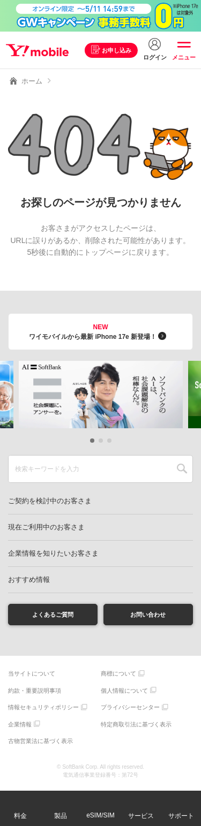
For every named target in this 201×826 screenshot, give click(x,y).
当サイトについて (31, 676)
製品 (60, 816)
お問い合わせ (147, 615)
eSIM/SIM (100, 815)
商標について (118, 676)
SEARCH (182, 469)
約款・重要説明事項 (34, 693)
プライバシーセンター (130, 710)
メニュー (184, 57)
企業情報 (20, 727)
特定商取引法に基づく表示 (136, 727)
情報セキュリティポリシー (43, 710)
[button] (92, 440)
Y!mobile (39, 50)
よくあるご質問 (53, 615)
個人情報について (124, 693)
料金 (20, 816)
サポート (181, 816)
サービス (141, 816)
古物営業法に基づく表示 (40, 744)
